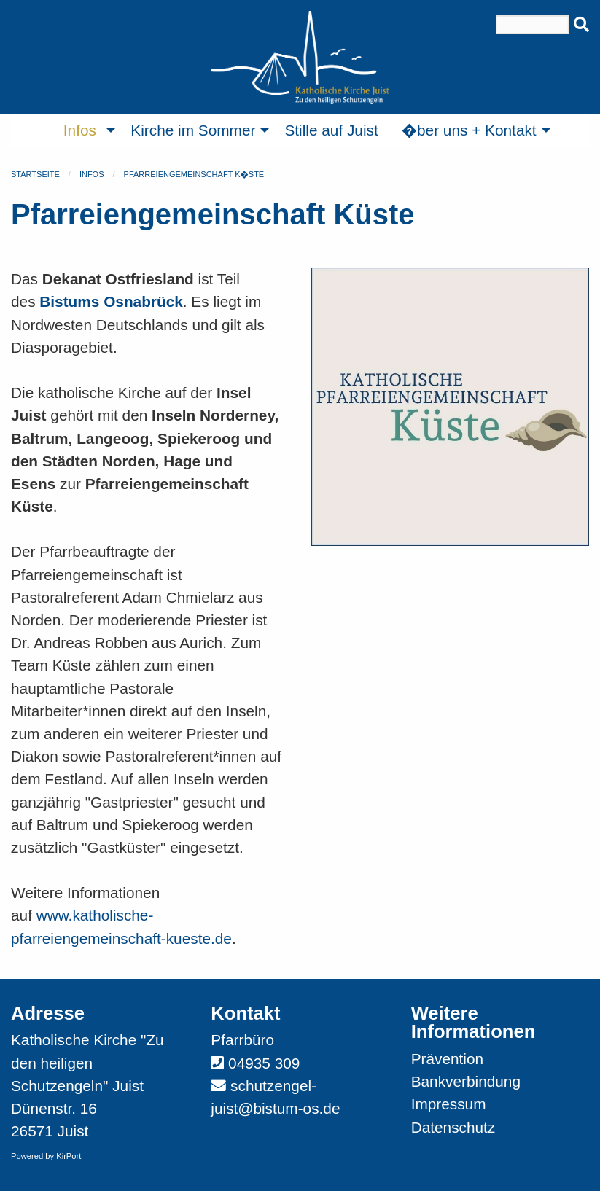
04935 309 (264, 1063)
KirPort (68, 1156)
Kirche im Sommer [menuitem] (192, 130)
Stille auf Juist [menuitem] (331, 130)
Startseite (35, 174)
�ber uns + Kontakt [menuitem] (469, 130)
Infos (91, 174)
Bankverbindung (466, 1081)
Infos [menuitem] (79, 130)
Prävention (447, 1058)
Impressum (448, 1104)
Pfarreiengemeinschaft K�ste (194, 174)
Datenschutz (453, 1127)
